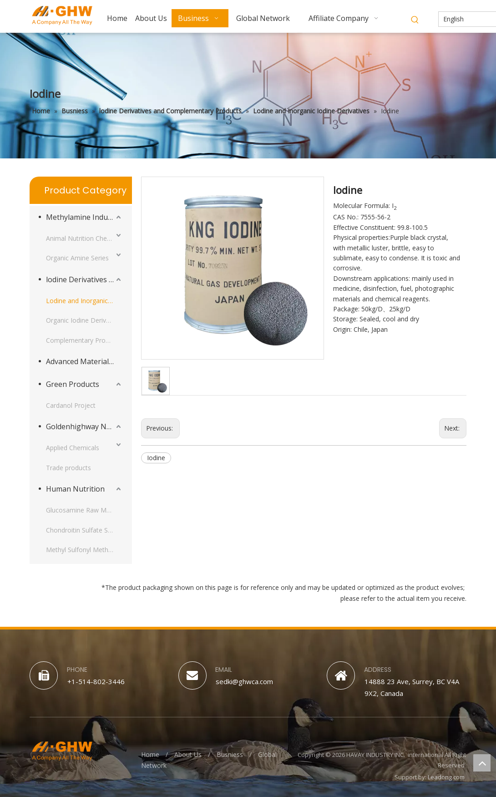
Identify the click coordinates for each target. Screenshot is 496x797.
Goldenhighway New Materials (84, 426)
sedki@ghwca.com (244, 681)
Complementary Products (83, 340)
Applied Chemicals (72, 447)
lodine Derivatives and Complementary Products (84, 279)
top (482, 763)
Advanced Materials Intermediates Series (84, 361)
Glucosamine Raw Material (84, 510)
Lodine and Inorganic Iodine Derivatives (84, 300)
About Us (188, 754)
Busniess (230, 754)
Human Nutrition (75, 489)
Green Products (72, 384)
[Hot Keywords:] (415, 20)
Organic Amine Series (77, 258)
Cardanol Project (71, 405)
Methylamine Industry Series (84, 217)
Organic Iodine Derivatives (84, 320)
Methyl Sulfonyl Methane (82, 549)
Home (150, 754)
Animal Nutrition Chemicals (84, 238)
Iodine (156, 457)
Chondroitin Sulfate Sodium (84, 530)
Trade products (68, 467)
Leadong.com (446, 777)
